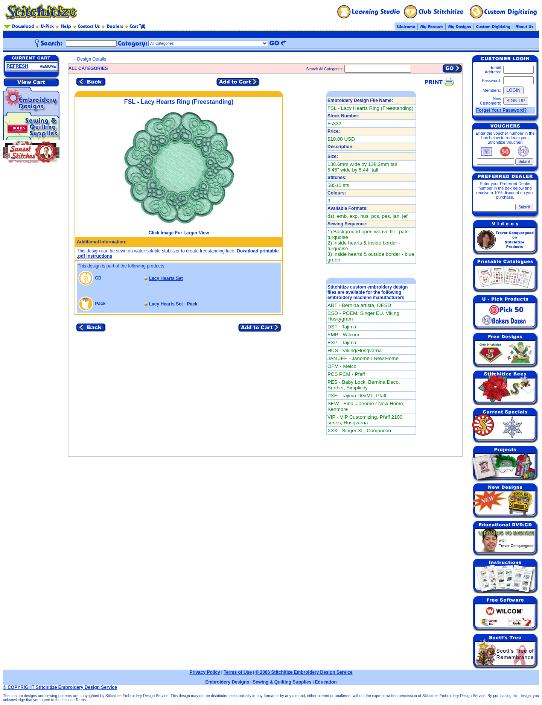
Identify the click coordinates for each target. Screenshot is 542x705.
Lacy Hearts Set (166, 278)
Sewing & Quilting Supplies (282, 682)
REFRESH (17, 66)
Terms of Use (238, 672)
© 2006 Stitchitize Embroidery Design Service (303, 672)
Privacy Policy (204, 672)
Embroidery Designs (227, 682)
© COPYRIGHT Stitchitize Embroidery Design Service (60, 687)
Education (326, 682)
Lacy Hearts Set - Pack (173, 304)
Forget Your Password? (501, 110)
